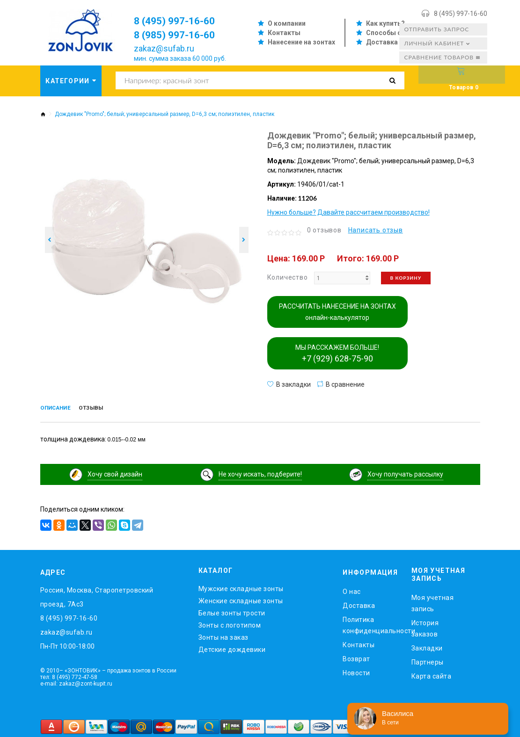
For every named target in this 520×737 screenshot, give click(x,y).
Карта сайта (431, 674)
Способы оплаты (394, 32)
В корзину (406, 278)
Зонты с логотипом (229, 623)
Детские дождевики (232, 647)
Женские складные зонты (240, 599)
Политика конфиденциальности (370, 623)
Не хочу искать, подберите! (260, 472)
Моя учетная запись (432, 601)
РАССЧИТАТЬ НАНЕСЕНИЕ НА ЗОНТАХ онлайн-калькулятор (337, 312)
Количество (287, 277)
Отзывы (106, 408)
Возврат (356, 657)
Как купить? (385, 23)
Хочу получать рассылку (405, 472)
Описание (61, 408)
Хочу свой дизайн (115, 472)
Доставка (382, 42)
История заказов (425, 626)
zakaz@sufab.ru (164, 48)
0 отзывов (324, 230)
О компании (287, 23)
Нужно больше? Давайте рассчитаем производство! (348, 212)
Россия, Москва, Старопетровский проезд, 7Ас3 (97, 595)
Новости (356, 671)
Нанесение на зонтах (301, 42)
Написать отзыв (375, 230)
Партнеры (427, 660)
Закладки (427, 646)
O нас (352, 589)
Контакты (284, 32)
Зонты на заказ (223, 635)
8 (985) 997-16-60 (181, 34)
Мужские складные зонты (241, 587)
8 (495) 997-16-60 (460, 13)
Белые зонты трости (231, 611)
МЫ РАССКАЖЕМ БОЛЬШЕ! (337, 353)
